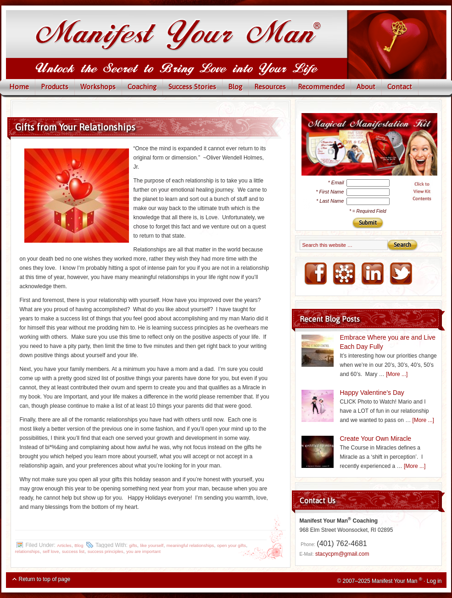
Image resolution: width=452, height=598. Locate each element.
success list (73, 551)
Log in (434, 581)
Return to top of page (45, 579)
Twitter (400, 273)
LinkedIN (372, 273)
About (366, 87)
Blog (235, 87)
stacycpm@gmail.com (342, 554)
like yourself (152, 545)
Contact (399, 87)
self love (51, 551)
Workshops (98, 87)
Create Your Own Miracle (376, 438)
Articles (64, 545)
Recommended (321, 87)
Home (19, 87)
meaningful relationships (190, 545)
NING (343, 273)
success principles (105, 551)
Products (54, 87)
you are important (143, 551)
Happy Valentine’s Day (372, 392)
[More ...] (396, 374)
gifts (133, 545)
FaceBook (315, 273)
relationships (27, 551)
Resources (270, 87)
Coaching (142, 87)
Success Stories (192, 87)
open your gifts (231, 545)
